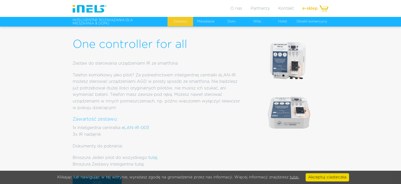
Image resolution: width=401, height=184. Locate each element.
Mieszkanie (206, 21)
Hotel (282, 21)
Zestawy (180, 21)
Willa (257, 21)
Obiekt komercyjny (311, 21)
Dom (231, 21)
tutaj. (294, 177)
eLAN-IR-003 (135, 128)
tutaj (152, 158)
